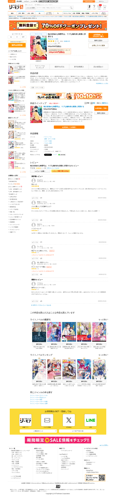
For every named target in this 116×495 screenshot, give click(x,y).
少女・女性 (30, 13)
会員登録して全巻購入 (69, 127)
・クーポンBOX (39, 459)
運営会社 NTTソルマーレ (89, 483)
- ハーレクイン (15, 465)
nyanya (100, 385)
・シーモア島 (63, 456)
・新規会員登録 (39, 450)
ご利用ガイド (13, 54)
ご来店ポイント (38, 431)
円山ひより (51, 39)
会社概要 (23, 483)
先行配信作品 (13, 199)
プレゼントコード (14, 229)
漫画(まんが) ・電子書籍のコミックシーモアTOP (22, 16)
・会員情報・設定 (40, 455)
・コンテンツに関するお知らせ (43, 473)
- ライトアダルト (15, 472)
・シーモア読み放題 (15, 476)
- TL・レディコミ (15, 458)
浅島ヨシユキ (21, 111)
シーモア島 (34, 1)
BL (39, 13)
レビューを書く (53, 43)
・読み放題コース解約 (41, 463)
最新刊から (105, 103)
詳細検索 (12, 222)
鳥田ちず (72, 348)
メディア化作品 (14, 209)
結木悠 (16, 166)
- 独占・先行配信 (15, 469)
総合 (12, 13)
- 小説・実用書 (15, 463)
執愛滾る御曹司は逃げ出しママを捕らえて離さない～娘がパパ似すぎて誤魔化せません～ (19, 96)
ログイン (101, 1)
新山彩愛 (67, 348)
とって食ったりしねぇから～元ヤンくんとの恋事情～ (19, 134)
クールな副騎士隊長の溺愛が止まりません (19, 78)
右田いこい (17, 137)
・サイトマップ (64, 469)
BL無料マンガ (13, 194)
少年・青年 (21, 13)
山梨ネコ (36, 385)
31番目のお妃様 (18, 143)
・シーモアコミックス (91, 456)
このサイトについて (72, 483)
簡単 (92, 103)
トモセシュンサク (87, 385)
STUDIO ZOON (18, 127)
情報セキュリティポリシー (48, 483)
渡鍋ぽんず (17, 125)
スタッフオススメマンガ (16, 214)
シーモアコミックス (49, 13)
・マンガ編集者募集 (90, 454)
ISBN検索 (80, 483)
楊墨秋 (40, 348)
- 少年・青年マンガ (16, 452)
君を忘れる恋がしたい (19, 164)
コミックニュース (14, 224)
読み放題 (19, 1)
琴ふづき (21, 101)
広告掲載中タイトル (15, 219)
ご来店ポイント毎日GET (16, 201)
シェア (55, 154)
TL (58, 13)
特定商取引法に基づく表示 (61, 483)
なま (57, 348)
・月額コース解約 (40, 461)
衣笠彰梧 (79, 385)
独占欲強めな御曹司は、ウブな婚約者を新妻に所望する (88, 16)
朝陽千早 (53, 348)
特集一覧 (12, 212)
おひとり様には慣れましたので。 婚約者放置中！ (19, 155)
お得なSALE (13, 196)
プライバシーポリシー (36, 483)
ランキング (14, 184)
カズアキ (85, 348)
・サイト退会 (38, 465)
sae (82, 348)
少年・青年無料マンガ (15, 191)
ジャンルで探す (30, 7)
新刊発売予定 (13, 181)
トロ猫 (66, 385)
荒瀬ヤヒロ (22, 158)
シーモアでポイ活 (14, 204)
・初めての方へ (64, 460)
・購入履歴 (38, 457)
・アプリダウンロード (66, 450)
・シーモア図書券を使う (41, 468)
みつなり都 (71, 385)
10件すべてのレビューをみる (41, 305)
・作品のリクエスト (65, 465)
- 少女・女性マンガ (16, 454)
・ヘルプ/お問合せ (65, 458)
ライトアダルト (103, 13)
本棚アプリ (13, 232)
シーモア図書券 (14, 227)
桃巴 (20, 144)
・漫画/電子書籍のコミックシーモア (20, 450)
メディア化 (95, 13)
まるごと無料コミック (15, 186)
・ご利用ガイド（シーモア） (68, 462)
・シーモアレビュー (15, 478)
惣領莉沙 (16, 101)
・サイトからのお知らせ (41, 471)
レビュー (26, 1)
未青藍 (96, 348)
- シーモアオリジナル (17, 467)
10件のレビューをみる (53, 168)
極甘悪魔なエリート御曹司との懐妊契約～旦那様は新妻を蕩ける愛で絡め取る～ (19, 107)
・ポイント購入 (39, 452)
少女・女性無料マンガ (15, 189)
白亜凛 (16, 111)
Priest (37, 348)
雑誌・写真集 (85, 13)
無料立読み (39, 344)
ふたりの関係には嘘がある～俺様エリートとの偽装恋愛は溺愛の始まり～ (19, 69)
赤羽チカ (101, 348)
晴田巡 (16, 158)
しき (51, 385)
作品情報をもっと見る (102, 83)
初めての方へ (13, 57)
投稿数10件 (59, 41)
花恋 (56, 39)
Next (107, 334)
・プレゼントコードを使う (42, 469)
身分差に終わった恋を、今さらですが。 (19, 123)
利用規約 (28, 483)
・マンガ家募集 (89, 452)
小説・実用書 (76, 13)
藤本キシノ (41, 385)
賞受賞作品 (13, 207)
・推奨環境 (63, 467)
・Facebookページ (90, 462)
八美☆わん (55, 385)
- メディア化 (14, 470)
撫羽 (97, 385)
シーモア (11, 1)
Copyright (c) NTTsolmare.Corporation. (58, 493)
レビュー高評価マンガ (16, 217)
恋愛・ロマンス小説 (37, 87)
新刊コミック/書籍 (14, 179)
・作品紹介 (88, 450)
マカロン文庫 (67, 16)
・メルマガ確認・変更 (41, 454)
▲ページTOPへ (104, 445)
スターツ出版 (58, 16)
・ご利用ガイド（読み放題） (68, 463)
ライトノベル (67, 13)
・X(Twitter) (88, 464)
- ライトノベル (15, 459)
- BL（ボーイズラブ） (17, 456)
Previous (31, 334)
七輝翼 (16, 144)
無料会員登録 (89, 1)
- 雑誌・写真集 (15, 461)
